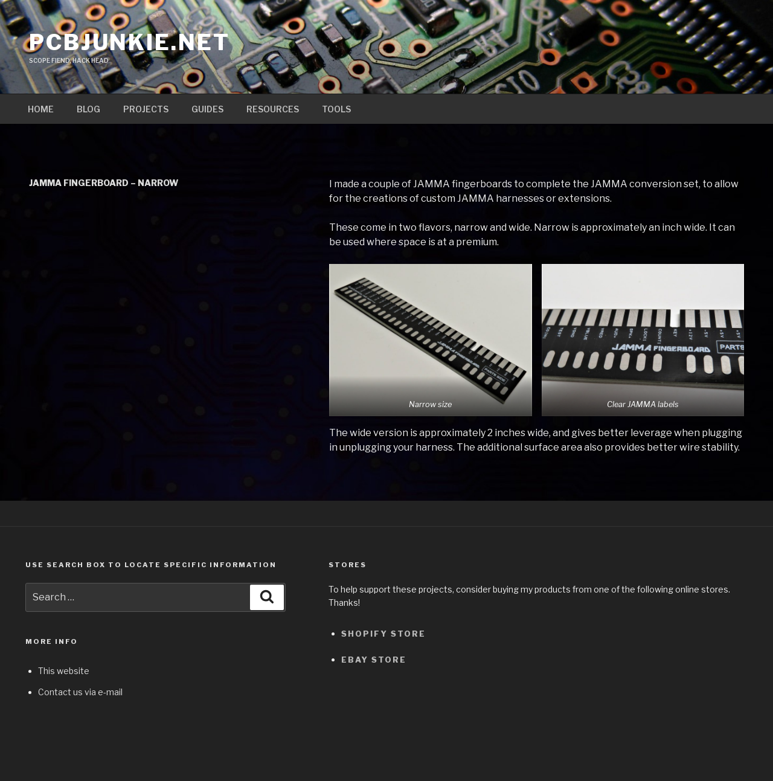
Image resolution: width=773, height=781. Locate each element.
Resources (272, 109)
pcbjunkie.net (129, 42)
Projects (145, 109)
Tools (336, 109)
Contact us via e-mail (80, 692)
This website (63, 671)
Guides (207, 109)
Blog (88, 109)
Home (41, 109)
